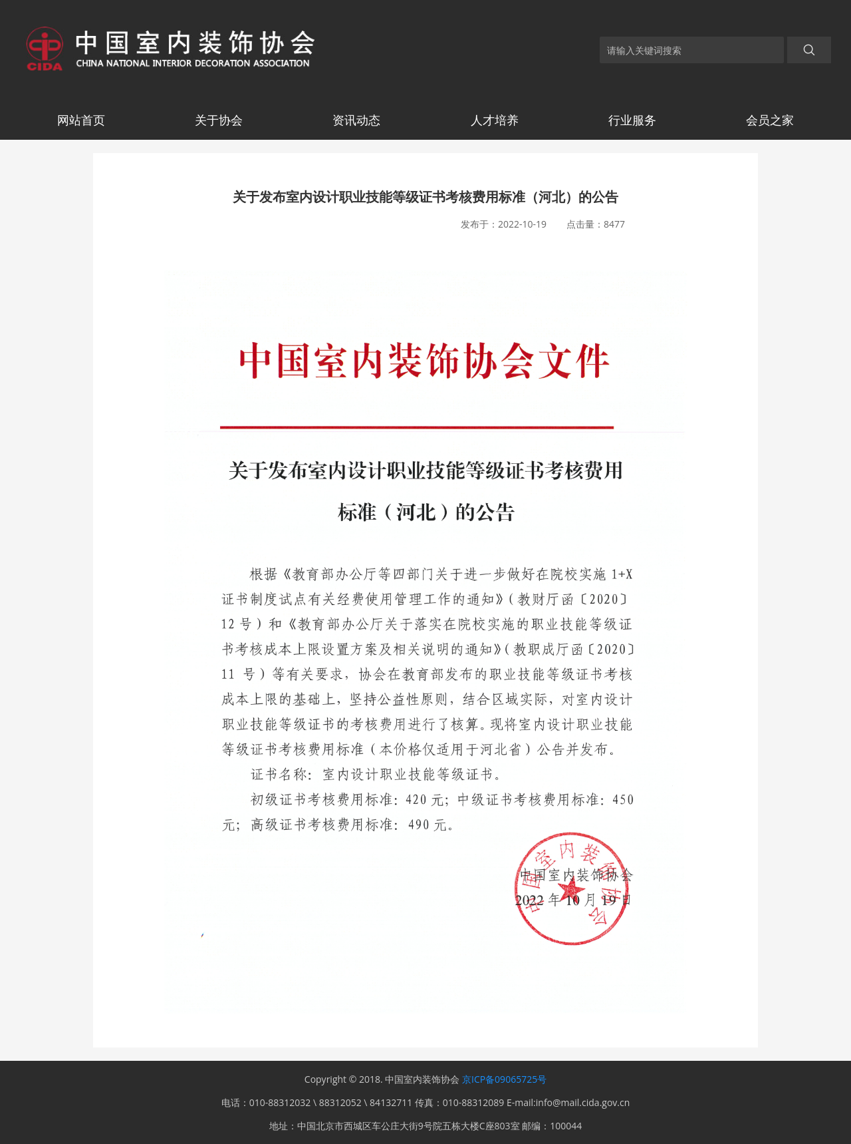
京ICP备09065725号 (504, 1079)
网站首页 (81, 120)
